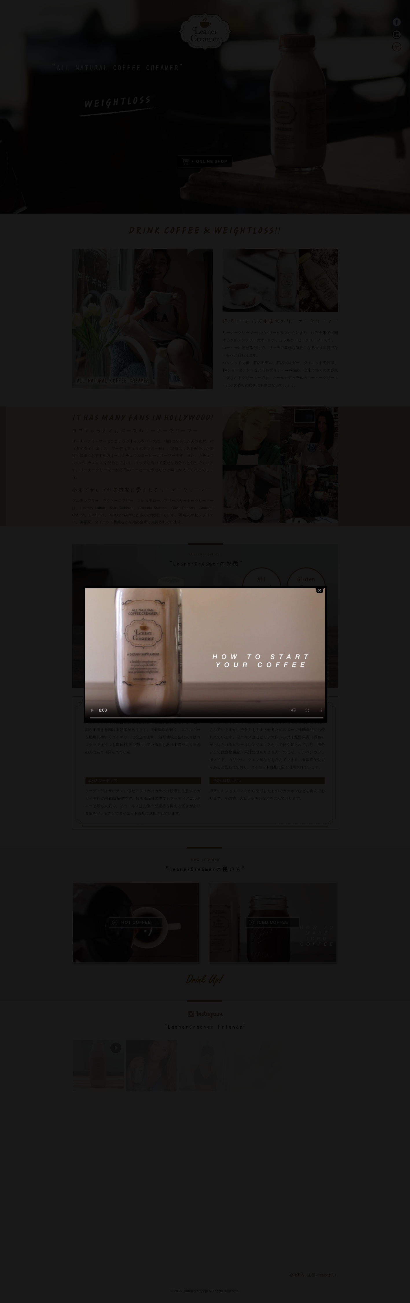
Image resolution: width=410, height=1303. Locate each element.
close (319, 544)
